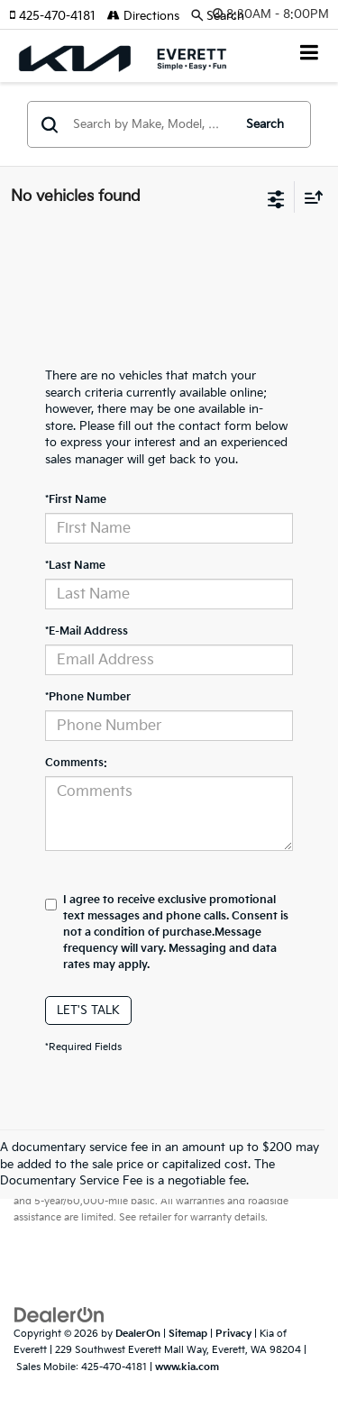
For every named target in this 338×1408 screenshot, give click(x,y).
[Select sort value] (309, 197)
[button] (58, 16)
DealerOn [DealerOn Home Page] (137, 1333)
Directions (143, 16)
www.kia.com (187, 1367)
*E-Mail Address (86, 631)
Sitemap (188, 1333)
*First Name (75, 500)
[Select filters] (276, 197)
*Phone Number (88, 697)
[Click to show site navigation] (309, 54)
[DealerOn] (59, 1314)
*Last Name (75, 565)
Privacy (233, 1333)
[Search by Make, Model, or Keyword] (149, 124)
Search (265, 124)
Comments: (76, 763)
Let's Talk (88, 1010)
